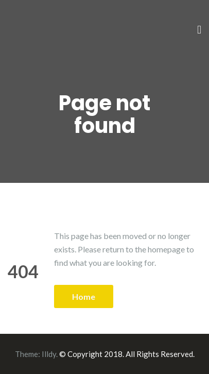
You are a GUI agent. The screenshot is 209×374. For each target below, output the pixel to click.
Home (83, 296)
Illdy (49, 354)
